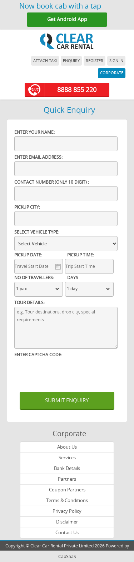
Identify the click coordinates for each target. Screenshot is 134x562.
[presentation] (68, 373)
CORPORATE (111, 73)
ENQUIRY (71, 60)
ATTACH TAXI (45, 60)
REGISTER (94, 60)
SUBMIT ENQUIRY (67, 400)
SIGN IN (116, 60)
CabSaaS (67, 556)
